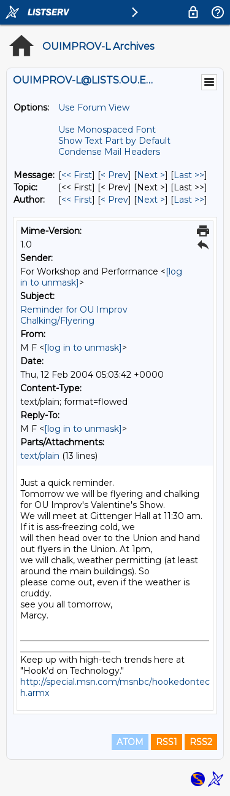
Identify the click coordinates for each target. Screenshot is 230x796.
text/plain (39, 455)
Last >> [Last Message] (189, 175)
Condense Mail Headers (109, 151)
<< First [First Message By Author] (76, 199)
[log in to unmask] (83, 347)
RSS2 (201, 741)
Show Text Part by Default (114, 140)
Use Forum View (93, 107)
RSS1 (166, 741)
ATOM (130, 741)
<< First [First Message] (76, 175)
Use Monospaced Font (107, 129)
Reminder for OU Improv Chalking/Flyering (74, 315)
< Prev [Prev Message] (114, 175)
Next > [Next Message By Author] (151, 199)
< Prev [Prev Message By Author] (114, 199)
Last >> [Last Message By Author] (189, 199)
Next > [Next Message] (151, 175)
